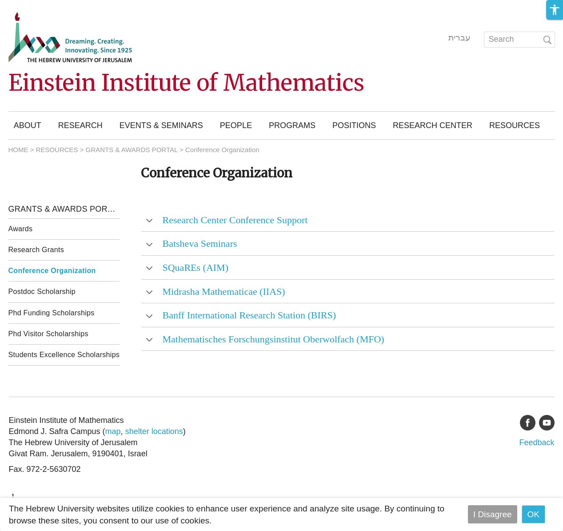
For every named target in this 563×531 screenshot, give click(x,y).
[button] (554, 10)
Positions (354, 125)
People (236, 125)
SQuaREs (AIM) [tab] (187, 267)
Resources (514, 125)
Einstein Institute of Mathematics (186, 83)
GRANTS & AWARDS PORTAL (132, 149)
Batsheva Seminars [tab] (191, 243)
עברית (459, 37)
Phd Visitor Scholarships (48, 334)
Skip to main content (38, 6)
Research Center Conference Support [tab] (226, 219)
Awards (20, 229)
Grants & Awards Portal (64, 209)
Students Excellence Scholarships (64, 354)
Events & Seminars (161, 125)
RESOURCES (57, 149)
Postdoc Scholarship (42, 291)
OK (533, 514)
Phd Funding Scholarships (51, 313)
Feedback (536, 442)
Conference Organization (52, 270)
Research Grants (36, 249)
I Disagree (492, 514)
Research (80, 125)
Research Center (432, 125)
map (113, 431)
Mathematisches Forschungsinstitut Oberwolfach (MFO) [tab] (265, 339)
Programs (292, 125)
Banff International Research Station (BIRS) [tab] (241, 315)
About (27, 125)
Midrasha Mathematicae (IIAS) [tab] (215, 291)
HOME (18, 149)
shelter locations (154, 431)
